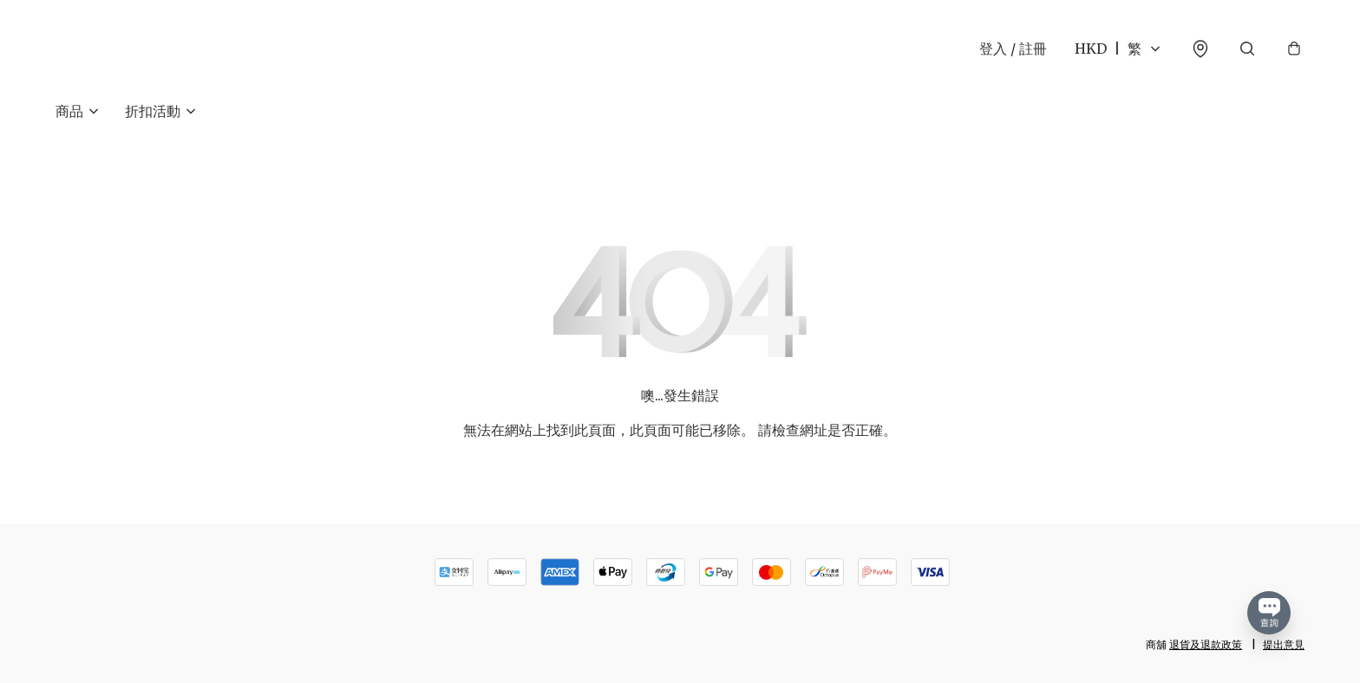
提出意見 (1283, 644)
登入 (1013, 48)
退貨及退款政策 (1205, 644)
